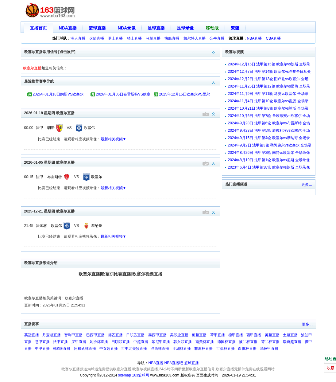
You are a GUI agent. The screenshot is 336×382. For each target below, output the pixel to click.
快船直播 (171, 38)
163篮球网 (140, 375)
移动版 (212, 27)
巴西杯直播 (160, 348)
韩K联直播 (61, 348)
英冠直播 (31, 335)
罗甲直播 (78, 342)
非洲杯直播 (203, 348)
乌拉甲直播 (269, 348)
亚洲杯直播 (181, 348)
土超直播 (290, 335)
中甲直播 (42, 348)
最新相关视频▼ (113, 139)
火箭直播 (96, 38)
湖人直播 (78, 38)
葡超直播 (199, 335)
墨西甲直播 (157, 335)
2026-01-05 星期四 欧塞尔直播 (122, 162)
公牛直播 (217, 38)
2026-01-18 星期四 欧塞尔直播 (122, 112)
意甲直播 (42, 342)
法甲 (39, 128)
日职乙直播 (135, 335)
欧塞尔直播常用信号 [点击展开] (122, 51)
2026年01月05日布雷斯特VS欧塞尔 (123, 95)
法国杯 (41, 226)
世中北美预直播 (134, 348)
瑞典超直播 (292, 342)
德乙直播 (115, 335)
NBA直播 (68, 27)
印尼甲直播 (161, 342)
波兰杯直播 (248, 342)
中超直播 (140, 342)
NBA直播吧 (173, 363)
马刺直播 (153, 38)
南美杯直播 (204, 342)
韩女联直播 (182, 342)
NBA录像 (127, 27)
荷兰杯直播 (270, 342)
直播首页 (38, 27)
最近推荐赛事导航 (122, 81)
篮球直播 (97, 27)
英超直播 (272, 335)
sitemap (124, 375)
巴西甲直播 (95, 335)
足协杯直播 (99, 342)
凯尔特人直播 (194, 38)
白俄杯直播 (247, 348)
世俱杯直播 (225, 348)
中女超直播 (108, 348)
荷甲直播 (217, 335)
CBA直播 (273, 38)
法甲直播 (60, 342)
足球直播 (156, 27)
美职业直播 (179, 335)
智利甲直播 (73, 335)
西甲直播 (253, 335)
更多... (306, 184)
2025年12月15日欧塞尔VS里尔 (184, 94)
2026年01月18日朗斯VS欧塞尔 (58, 94)
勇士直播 (115, 38)
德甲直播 (235, 335)
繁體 (235, 27)
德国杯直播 (226, 342)
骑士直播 (134, 38)
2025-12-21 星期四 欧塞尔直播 (122, 211)
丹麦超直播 (51, 335)
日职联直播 (120, 342)
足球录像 (185, 27)
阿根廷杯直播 (85, 348)
